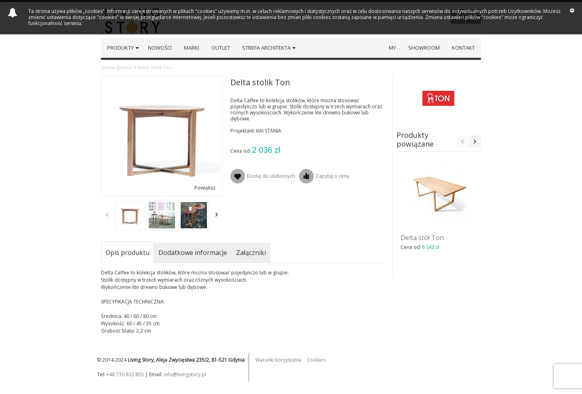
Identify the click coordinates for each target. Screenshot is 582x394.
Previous (107, 215)
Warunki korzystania (278, 359)
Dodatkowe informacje (192, 252)
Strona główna (116, 67)
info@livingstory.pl (185, 374)
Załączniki (251, 252)
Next (217, 215)
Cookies (316, 359)
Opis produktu (127, 252)
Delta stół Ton (422, 237)
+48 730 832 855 (125, 374)
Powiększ (204, 187)
